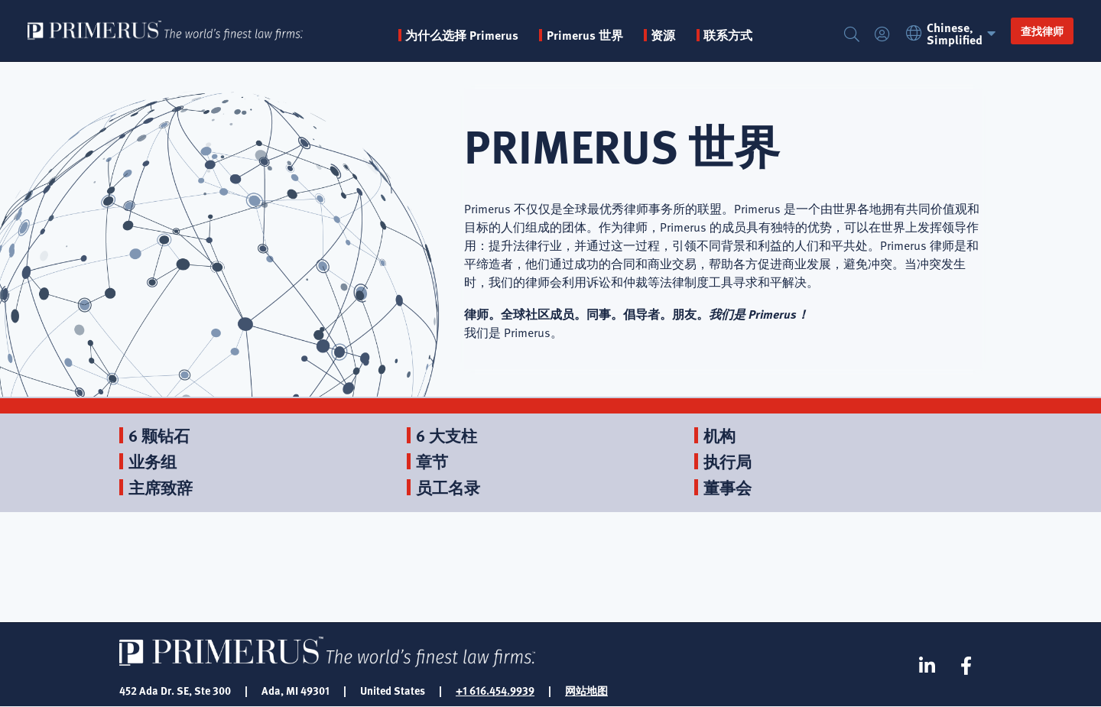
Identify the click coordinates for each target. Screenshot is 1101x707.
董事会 (727, 487)
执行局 (727, 461)
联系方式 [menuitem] (727, 35)
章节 (432, 461)
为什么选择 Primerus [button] (461, 35)
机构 (719, 435)
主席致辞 (160, 487)
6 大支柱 (446, 435)
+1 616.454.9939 (495, 690)
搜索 (851, 34)
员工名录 (448, 487)
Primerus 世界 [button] (585, 35)
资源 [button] (663, 35)
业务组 (152, 461)
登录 (882, 34)
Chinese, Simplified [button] (953, 33)
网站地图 (586, 690)
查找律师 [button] (1042, 30)
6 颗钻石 (159, 435)
